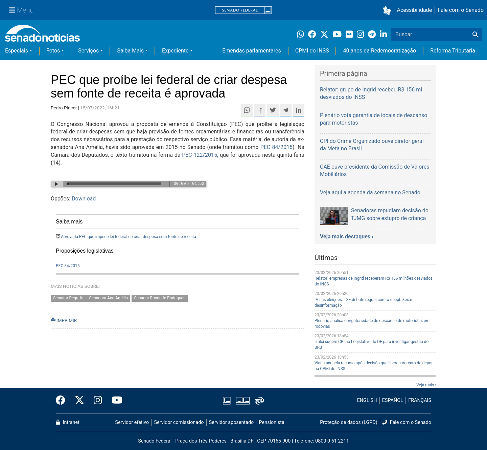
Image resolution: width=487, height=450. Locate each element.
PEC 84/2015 (276, 147)
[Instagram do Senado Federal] (98, 400)
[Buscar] (475, 34)
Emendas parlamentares (251, 50)
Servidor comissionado (179, 422)
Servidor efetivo (132, 422)
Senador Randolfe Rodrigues (160, 298)
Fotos (53, 50)
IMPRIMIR (64, 320)
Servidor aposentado (231, 422)
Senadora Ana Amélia (108, 298)
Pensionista (271, 422)
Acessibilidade (414, 10)
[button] (388, 10)
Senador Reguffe (68, 298)
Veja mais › (426, 385)
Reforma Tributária (452, 50)
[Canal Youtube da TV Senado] (114, 400)
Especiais (16, 50)
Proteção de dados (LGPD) (348, 422)
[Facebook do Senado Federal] (63, 400)
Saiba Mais (130, 50)
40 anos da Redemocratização (379, 50)
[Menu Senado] (21, 10)
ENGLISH (367, 400)
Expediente (175, 50)
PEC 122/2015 (199, 155)
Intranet (67, 422)
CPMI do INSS (312, 50)
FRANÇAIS (419, 400)
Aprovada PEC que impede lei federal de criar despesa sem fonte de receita (128, 236)
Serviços (88, 50)
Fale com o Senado (461, 10)
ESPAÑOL (392, 400)
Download (84, 198)
